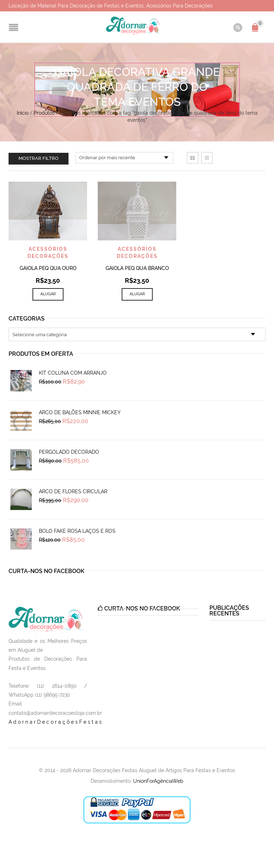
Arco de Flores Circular (73, 491)
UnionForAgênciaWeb (158, 781)
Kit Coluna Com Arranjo (73, 373)
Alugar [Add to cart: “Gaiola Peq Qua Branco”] (137, 294)
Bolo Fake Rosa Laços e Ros (77, 531)
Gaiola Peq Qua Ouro (48, 268)
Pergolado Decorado (69, 452)
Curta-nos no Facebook (47, 571)
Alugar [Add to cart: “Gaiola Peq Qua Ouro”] (48, 294)
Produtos (44, 113)
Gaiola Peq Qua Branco (137, 268)
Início (23, 113)
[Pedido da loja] (124, 157)
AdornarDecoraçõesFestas (56, 722)
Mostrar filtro (39, 158)
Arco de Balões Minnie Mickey (80, 412)
